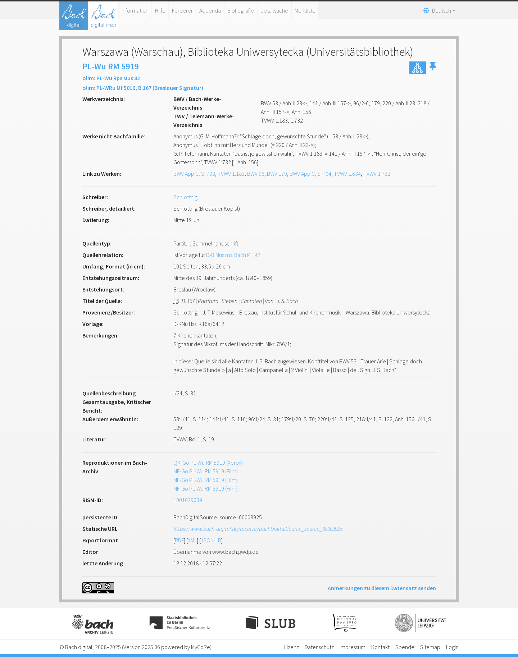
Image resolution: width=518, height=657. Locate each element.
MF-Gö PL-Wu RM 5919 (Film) (205, 471)
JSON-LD (211, 540)
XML (192, 540)
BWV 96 (255, 173)
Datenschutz (319, 647)
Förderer (182, 10)
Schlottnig (185, 197)
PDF (179, 540)
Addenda (210, 10)
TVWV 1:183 (231, 173)
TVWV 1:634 (347, 173)
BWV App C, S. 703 (194, 173)
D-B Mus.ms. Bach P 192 (233, 254)
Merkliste (305, 10)
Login (452, 647)
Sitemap (430, 647)
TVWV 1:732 (376, 173)
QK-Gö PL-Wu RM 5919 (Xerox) (208, 462)
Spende (404, 647)
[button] (433, 67)
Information (135, 10)
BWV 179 (277, 173)
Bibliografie (240, 10)
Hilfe (160, 10)
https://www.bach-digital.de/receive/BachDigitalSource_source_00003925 (257, 528)
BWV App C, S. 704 (310, 173)
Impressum (352, 647)
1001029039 (187, 500)
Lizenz (291, 647)
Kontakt (380, 647)
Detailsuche (274, 10)
